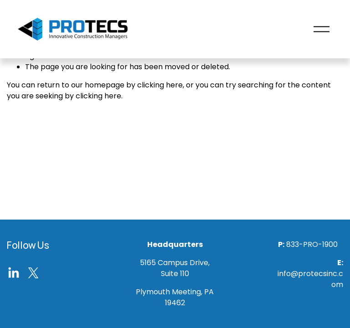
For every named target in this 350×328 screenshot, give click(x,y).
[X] (33, 272)
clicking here (160, 85)
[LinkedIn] (13, 272)
